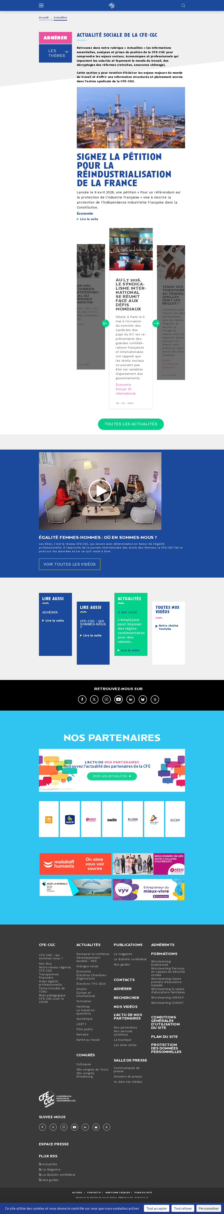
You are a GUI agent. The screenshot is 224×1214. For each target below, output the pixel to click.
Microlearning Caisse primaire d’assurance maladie (166, 987)
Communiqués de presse (127, 1075)
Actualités (88, 950)
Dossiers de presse (128, 1082)
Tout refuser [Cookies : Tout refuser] (183, 1208)
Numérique (84, 1024)
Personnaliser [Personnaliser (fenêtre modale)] (209, 1208)
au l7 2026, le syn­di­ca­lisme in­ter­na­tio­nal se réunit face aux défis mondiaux (131, 294)
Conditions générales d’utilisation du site (165, 1028)
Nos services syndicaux (123, 1038)
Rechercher (126, 1003)
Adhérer (123, 994)
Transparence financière (49, 981)
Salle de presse (130, 1065)
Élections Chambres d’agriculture (91, 982)
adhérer (55, 37)
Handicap (83, 1012)
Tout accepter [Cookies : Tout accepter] (156, 1208)
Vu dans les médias (128, 1087)
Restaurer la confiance (93, 959)
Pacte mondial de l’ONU (52, 995)
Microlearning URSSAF (167, 1003)
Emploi (79, 328)
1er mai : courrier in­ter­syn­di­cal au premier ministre (87, 297)
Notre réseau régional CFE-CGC (55, 974)
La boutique (122, 1045)
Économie (85, 214)
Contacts (124, 985)
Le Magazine (49, 1175)
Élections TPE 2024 (91, 989)
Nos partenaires (125, 1033)
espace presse (54, 1149)
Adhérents (163, 950)
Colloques (83, 1069)
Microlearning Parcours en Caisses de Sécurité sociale (168, 977)
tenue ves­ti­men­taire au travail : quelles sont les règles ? (174, 297)
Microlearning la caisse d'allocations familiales (168, 996)
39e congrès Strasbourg (85, 1080)
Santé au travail (88, 1045)
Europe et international (126, 392)
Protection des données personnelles (166, 1053)
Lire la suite (89, 219)
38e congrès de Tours (92, 1075)
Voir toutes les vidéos (70, 569)
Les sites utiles (125, 1050)
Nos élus (45, 969)
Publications (128, 950)
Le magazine (123, 959)
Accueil (44, 17)
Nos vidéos (125, 1012)
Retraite (82, 1040)
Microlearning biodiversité (161, 968)
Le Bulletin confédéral (130, 964)
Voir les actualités (112, 781)
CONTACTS (94, 1198)
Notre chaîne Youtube (168, 632)
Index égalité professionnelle (50, 988)
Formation (83, 1006)
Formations (164, 959)
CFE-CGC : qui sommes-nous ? (51, 962)
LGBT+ (81, 1029)
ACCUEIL (77, 1198)
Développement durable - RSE (88, 965)
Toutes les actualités (131, 428)
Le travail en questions (170, 368)
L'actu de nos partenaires (128, 1021)
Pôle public (84, 1034)
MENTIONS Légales (117, 1198)
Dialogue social (87, 971)
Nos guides (122, 970)
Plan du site (164, 1042)
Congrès (85, 1060)
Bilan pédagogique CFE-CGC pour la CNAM (52, 1004)
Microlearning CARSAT (167, 1008)
